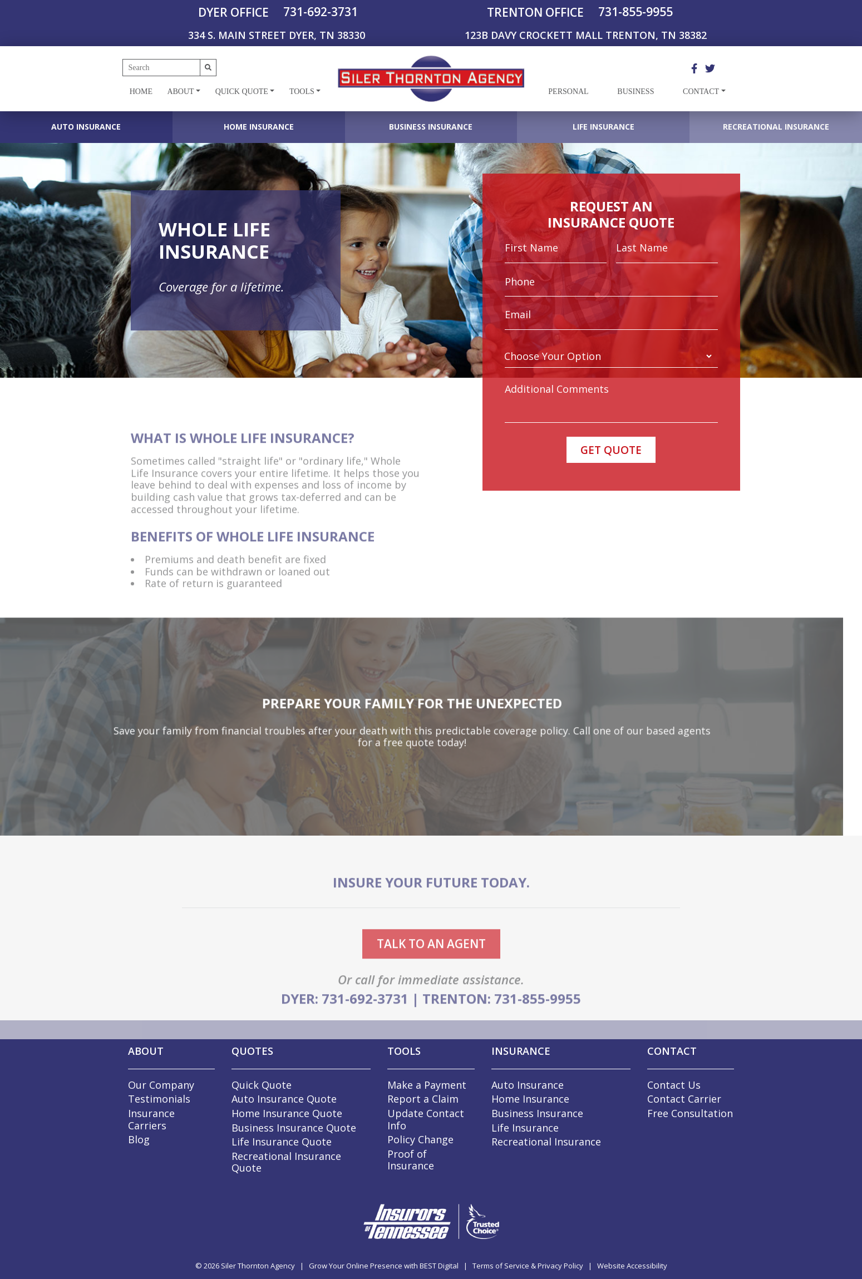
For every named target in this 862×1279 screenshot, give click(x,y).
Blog (139, 1139)
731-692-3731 (320, 11)
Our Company (161, 1085)
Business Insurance (430, 126)
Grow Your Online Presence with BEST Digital (384, 1266)
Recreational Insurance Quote (286, 1162)
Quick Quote (241, 91)
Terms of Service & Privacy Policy (527, 1266)
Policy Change (420, 1139)
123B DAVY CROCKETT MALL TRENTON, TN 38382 (586, 35)
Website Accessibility (632, 1266)
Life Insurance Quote (281, 1141)
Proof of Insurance (410, 1160)
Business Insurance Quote (293, 1127)
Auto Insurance (86, 126)
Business (635, 91)
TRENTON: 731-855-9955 (501, 1017)
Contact (701, 91)
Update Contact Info (425, 1119)
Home (141, 91)
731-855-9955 (635, 11)
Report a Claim (423, 1098)
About (180, 91)
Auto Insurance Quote (284, 1098)
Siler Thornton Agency (258, 1266)
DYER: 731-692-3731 (344, 1017)
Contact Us (674, 1085)
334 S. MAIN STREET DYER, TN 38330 (276, 35)
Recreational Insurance (776, 126)
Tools (301, 91)
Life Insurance (603, 126)
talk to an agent (431, 961)
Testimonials (159, 1098)
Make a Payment (426, 1085)
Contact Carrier (684, 1098)
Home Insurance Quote (286, 1113)
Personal (568, 91)
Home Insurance (259, 126)
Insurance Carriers (151, 1119)
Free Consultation (690, 1113)
